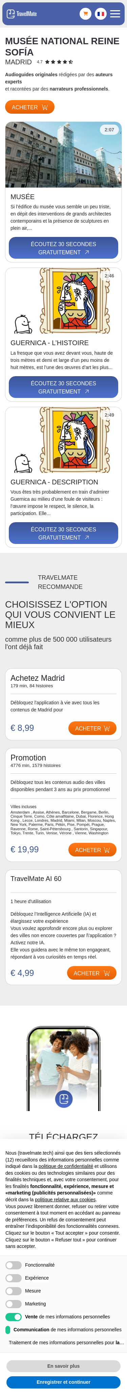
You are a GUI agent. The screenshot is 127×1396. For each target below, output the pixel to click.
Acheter (30, 107)
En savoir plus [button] (63, 1366)
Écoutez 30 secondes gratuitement (63, 248)
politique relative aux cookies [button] (65, 1199)
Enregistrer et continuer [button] (63, 1382)
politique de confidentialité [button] (66, 1166)
